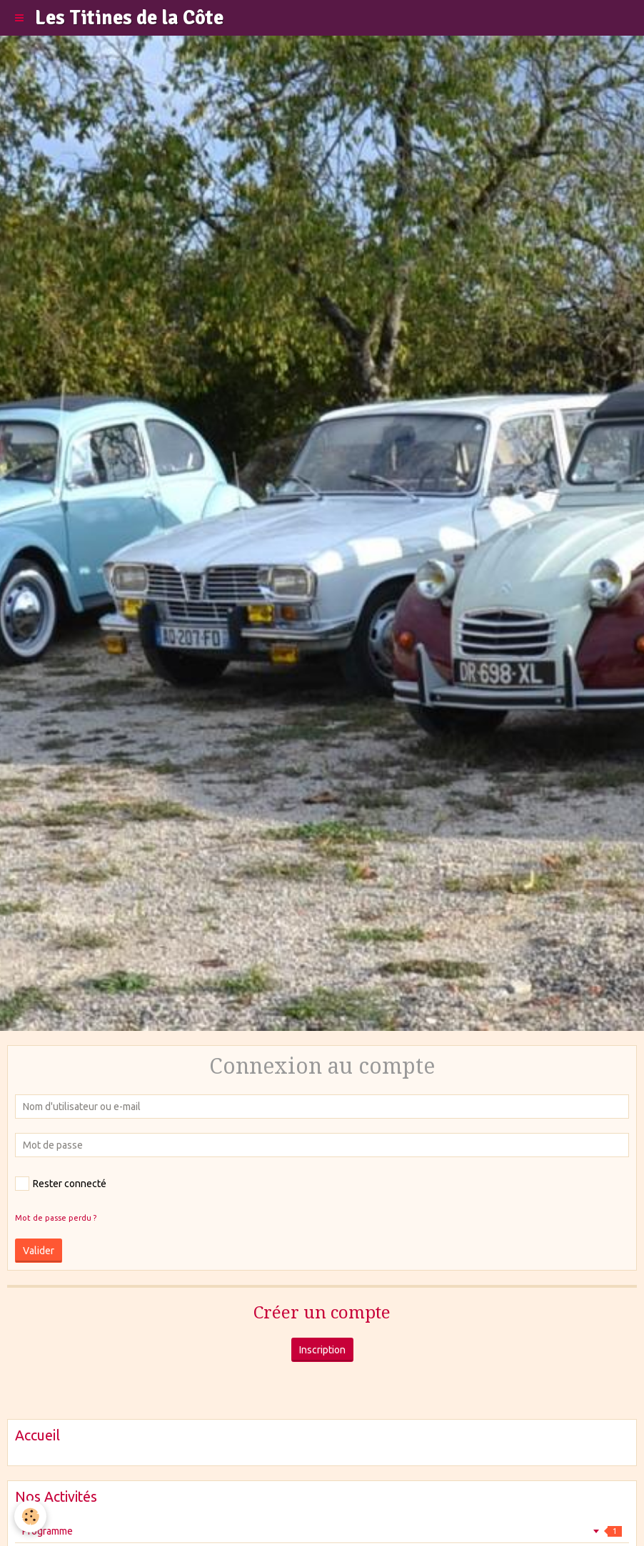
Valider (38, 1250)
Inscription (322, 1350)
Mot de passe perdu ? (55, 1218)
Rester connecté (60, 1183)
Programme (322, 1531)
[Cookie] (30, 1516)
